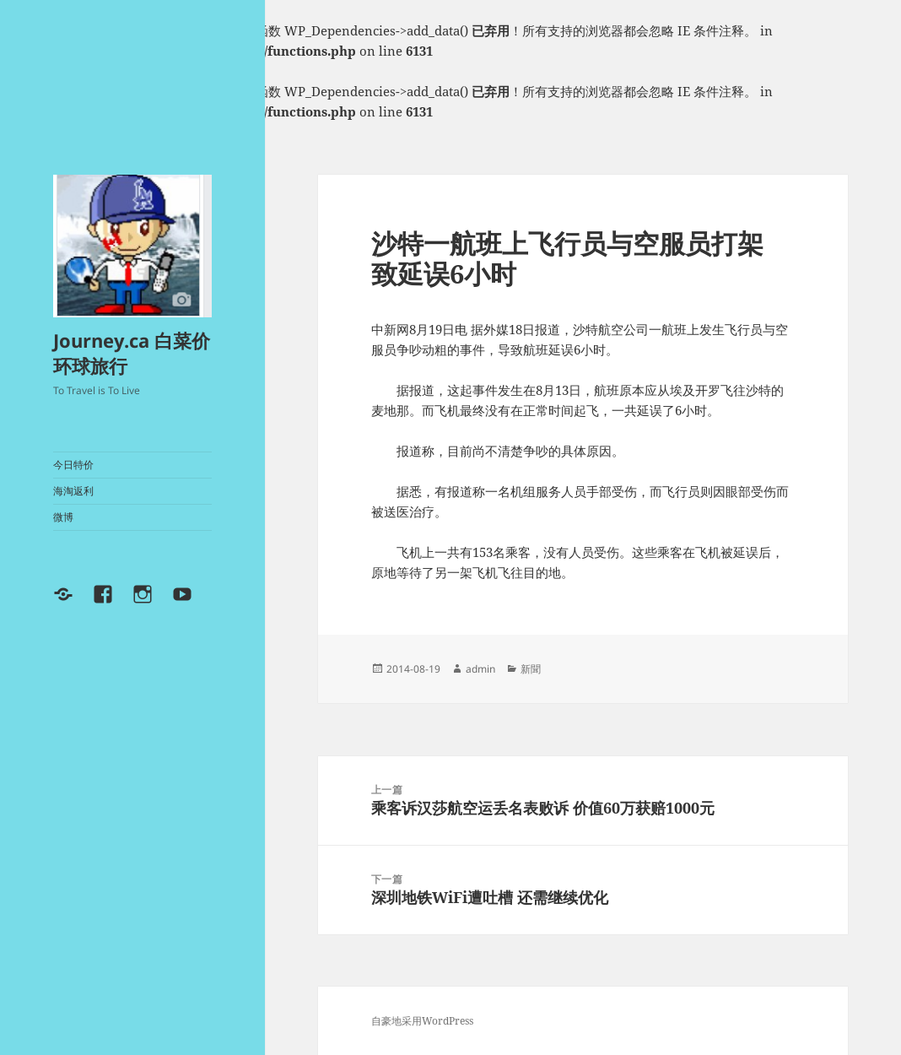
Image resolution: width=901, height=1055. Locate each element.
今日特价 (73, 464)
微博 (63, 517)
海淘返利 (73, 491)
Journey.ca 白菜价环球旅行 (131, 352)
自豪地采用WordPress (422, 1021)
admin (480, 669)
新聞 (531, 669)
